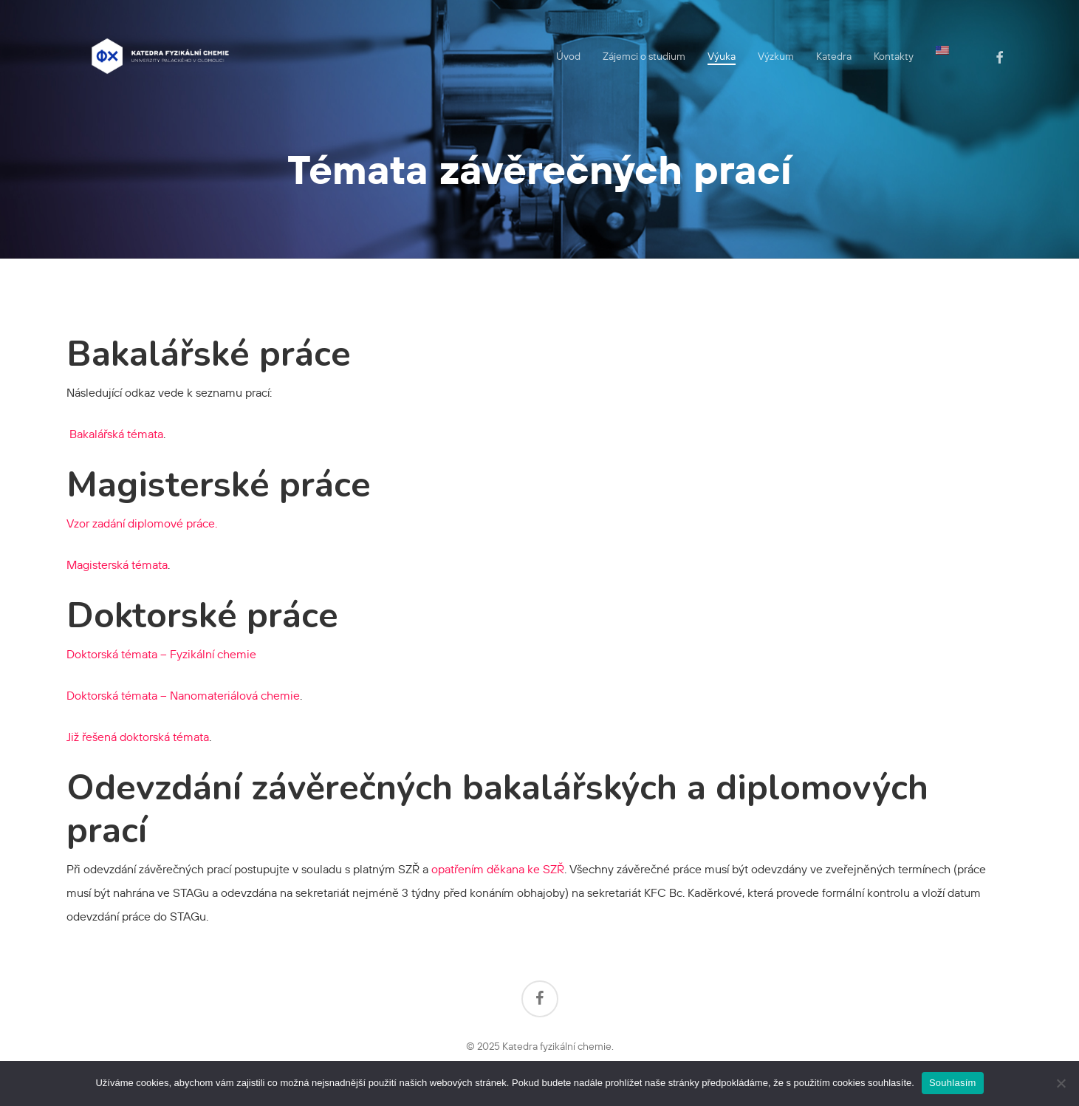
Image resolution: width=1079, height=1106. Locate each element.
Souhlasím (952, 1082)
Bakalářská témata (114, 433)
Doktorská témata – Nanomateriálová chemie (183, 695)
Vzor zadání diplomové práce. (141, 523)
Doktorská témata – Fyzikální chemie (161, 653)
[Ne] (1060, 1083)
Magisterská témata (117, 564)
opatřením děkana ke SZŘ (497, 868)
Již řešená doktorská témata (137, 736)
